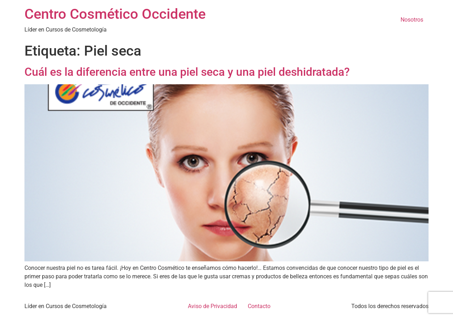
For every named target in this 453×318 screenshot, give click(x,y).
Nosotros (412, 19)
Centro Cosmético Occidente (115, 14)
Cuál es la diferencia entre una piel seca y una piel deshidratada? (187, 72)
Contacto (259, 306)
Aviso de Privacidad (212, 306)
